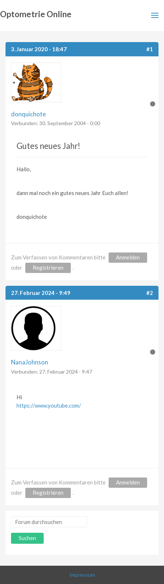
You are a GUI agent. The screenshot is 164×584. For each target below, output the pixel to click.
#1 (149, 49)
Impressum (82, 575)
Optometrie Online (36, 14)
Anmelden (128, 257)
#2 (149, 292)
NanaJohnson (29, 362)
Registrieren (48, 267)
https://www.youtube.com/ (49, 405)
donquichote (28, 114)
